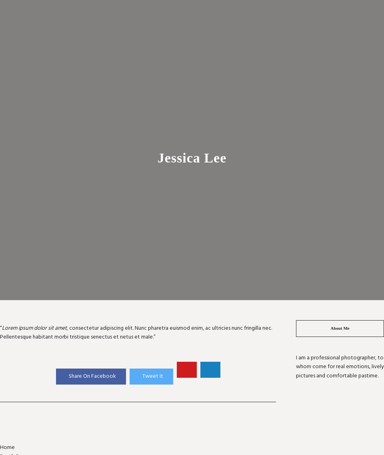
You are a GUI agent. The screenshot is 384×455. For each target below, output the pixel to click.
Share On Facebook (92, 376)
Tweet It (152, 376)
